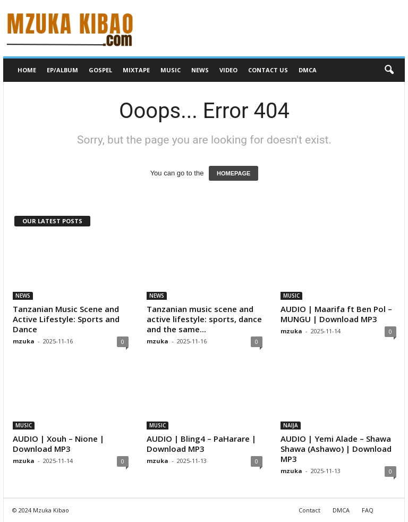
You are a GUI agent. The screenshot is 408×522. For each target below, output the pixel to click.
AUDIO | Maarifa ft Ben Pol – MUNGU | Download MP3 (336, 314)
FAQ (367, 510)
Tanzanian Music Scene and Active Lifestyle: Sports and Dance (66, 319)
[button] (389, 70)
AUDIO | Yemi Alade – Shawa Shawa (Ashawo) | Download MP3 (336, 448)
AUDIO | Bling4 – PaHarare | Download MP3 (201, 443)
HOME (27, 70)
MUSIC (170, 70)
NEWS (200, 70)
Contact (309, 510)
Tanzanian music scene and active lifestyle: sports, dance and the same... (204, 319)
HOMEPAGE (233, 173)
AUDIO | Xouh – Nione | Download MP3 (58, 443)
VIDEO (228, 70)
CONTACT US (268, 70)
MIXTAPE (136, 70)
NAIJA (290, 425)
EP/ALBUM (62, 70)
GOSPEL (100, 70)
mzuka (24, 341)
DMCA (308, 70)
